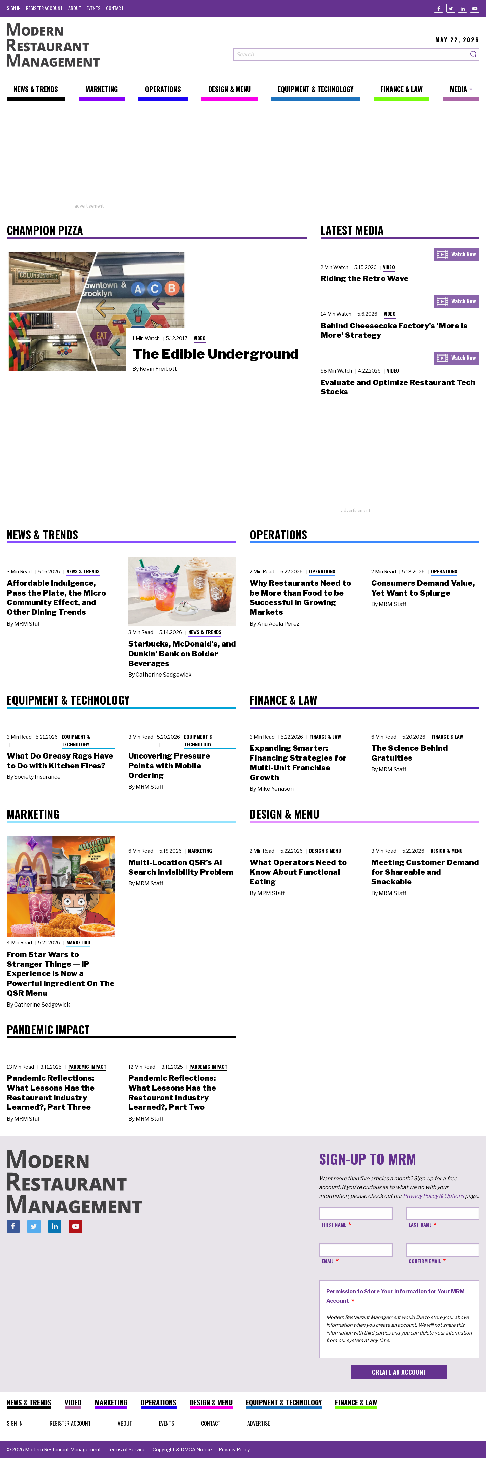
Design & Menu (325, 850)
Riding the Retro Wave (364, 278)
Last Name (420, 1224)
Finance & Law (325, 736)
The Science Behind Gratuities (409, 753)
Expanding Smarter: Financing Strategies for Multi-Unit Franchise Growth (298, 762)
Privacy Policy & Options (433, 1196)
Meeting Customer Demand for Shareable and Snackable (425, 872)
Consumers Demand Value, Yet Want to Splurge (423, 588)
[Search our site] (350, 54)
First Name (334, 1224)
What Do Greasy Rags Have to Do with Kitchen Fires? (60, 760)
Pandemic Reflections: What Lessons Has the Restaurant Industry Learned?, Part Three (50, 1092)
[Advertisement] (243, 155)
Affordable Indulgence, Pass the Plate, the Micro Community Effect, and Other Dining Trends (56, 597)
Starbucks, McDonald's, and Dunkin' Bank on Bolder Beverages (182, 653)
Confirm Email (425, 1260)
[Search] (473, 54)
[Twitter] (450, 8)
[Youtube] (474, 8)
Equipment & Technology (76, 740)
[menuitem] (14, 7)
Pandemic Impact (87, 1066)
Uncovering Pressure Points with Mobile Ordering (169, 765)
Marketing (78, 942)
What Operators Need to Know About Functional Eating (298, 872)
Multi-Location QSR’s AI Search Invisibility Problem (180, 867)
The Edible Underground (215, 353)
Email (328, 1260)
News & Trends (83, 571)
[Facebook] (438, 8)
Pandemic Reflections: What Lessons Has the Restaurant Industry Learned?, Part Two (172, 1092)
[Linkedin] (462, 8)
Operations (322, 571)
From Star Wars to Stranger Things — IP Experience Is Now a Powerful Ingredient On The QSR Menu (60, 974)
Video (200, 337)
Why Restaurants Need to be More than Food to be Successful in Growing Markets (300, 597)
